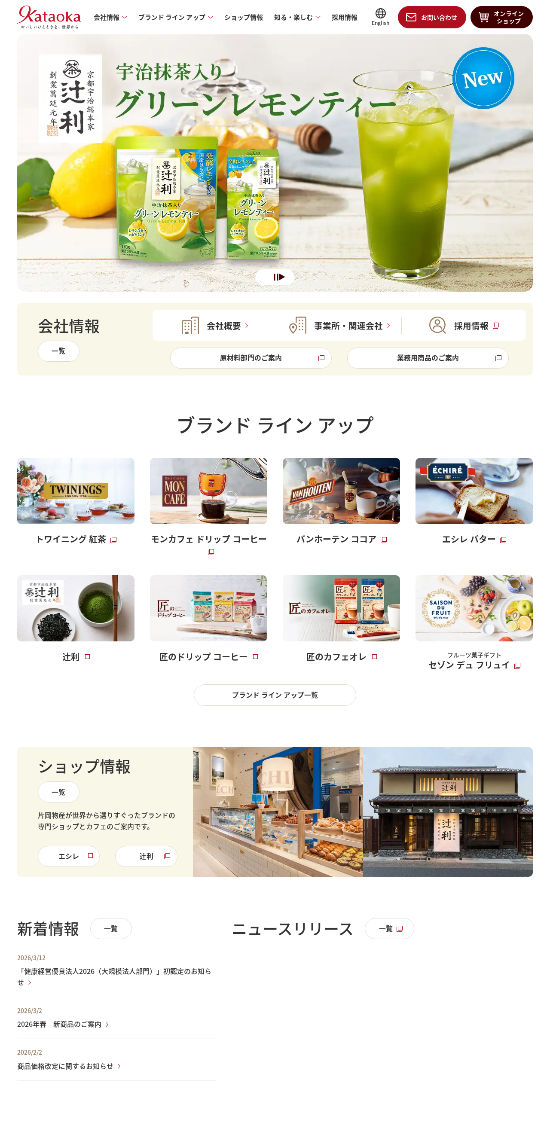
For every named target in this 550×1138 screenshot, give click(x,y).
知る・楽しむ (293, 17)
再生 (282, 277)
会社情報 (106, 17)
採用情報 (345, 17)
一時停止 (276, 277)
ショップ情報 (243, 17)
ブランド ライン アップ (171, 17)
